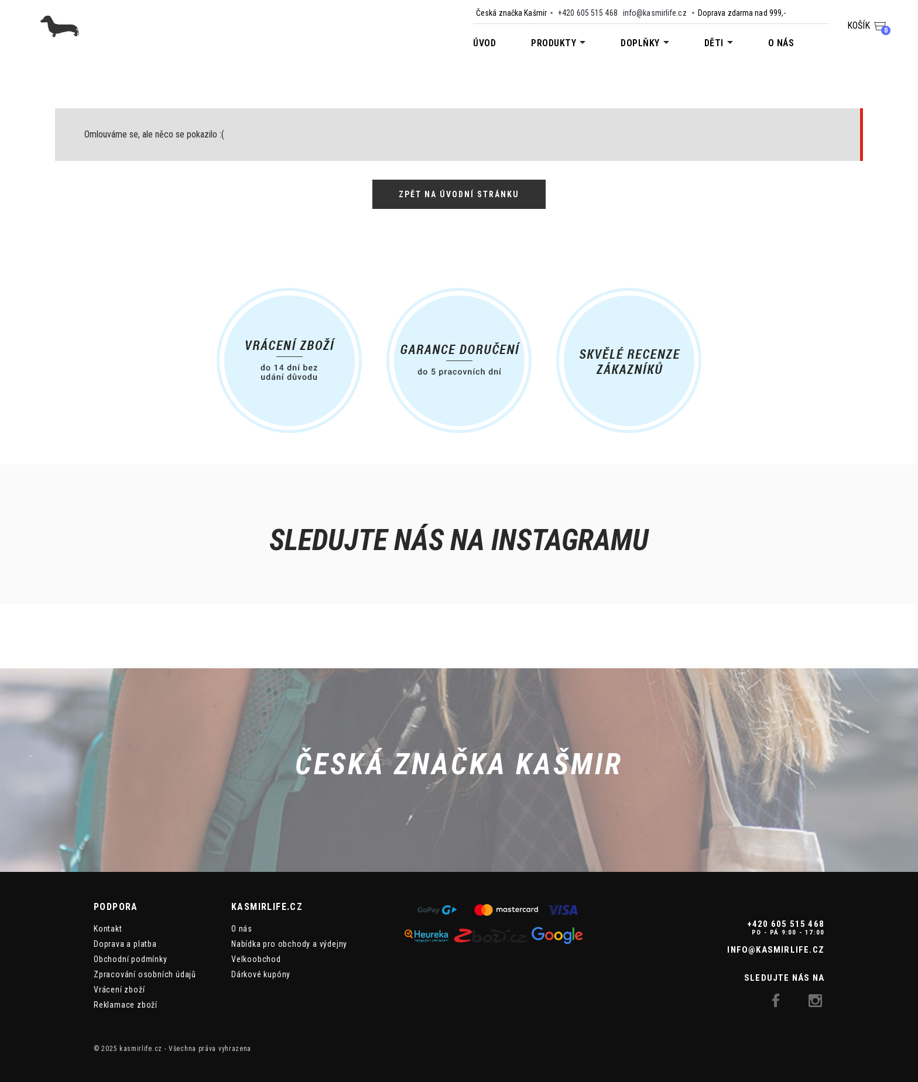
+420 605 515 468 (588, 13)
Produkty (553, 43)
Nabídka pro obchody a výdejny (289, 944)
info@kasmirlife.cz (655, 13)
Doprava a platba (125, 944)
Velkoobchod (256, 959)
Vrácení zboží (119, 989)
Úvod (484, 43)
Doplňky (640, 43)
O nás (781, 43)
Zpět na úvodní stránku (459, 194)
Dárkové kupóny (260, 974)
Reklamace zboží (125, 1004)
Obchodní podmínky (130, 959)
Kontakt (108, 928)
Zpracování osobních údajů (145, 974)
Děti (714, 43)
